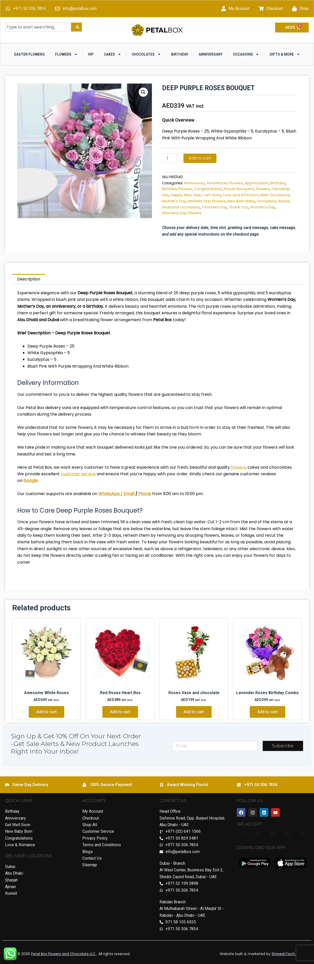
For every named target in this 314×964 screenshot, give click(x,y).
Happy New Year (186, 195)
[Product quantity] (169, 158)
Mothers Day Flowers (207, 201)
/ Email (127, 494)
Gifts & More (285, 54)
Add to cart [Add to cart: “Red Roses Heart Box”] (120, 711)
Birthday (179, 54)
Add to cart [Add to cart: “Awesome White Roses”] (46, 711)
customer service (78, 474)
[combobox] (38, 27)
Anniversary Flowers (225, 183)
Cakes (112, 54)
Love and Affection (240, 195)
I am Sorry (212, 195)
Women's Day (262, 207)
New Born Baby (241, 201)
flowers (238, 467)
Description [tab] (28, 279)
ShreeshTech (284, 953)
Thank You (238, 207)
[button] (143, 92)
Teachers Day (214, 207)
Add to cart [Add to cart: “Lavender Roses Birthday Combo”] (267, 711)
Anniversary (211, 54)
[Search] (76, 27)
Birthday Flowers (177, 188)
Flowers (66, 54)
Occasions (246, 54)
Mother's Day (174, 201)
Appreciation (257, 183)
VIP (90, 54)
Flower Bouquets (239, 188)
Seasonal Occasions (181, 207)
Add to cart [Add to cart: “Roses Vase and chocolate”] (194, 711)
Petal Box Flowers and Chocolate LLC (64, 953)
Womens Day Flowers (181, 213)
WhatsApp (109, 494)
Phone (144, 494)
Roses (283, 201)
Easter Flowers (29, 54)
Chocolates (146, 54)
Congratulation (208, 188)
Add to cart (200, 158)
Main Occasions (274, 195)
